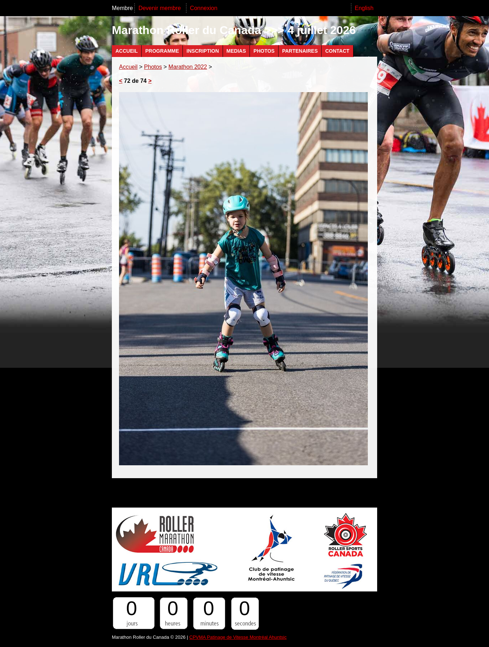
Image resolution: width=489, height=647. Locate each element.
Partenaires (300, 51)
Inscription (202, 51)
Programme (162, 51)
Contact (337, 51)
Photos (264, 51)
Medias (236, 51)
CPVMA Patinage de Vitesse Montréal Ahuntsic (237, 637)
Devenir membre (160, 8)
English (364, 8)
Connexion (204, 8)
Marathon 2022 (187, 67)
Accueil (126, 51)
